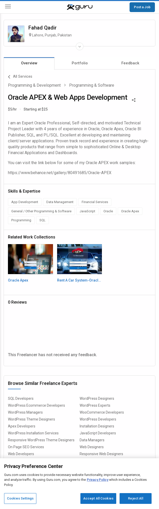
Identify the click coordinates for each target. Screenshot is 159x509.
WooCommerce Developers (102, 412)
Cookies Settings (20, 498)
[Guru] (79, 7)
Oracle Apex (18, 280)
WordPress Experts (95, 405)
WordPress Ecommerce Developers (36, 405)
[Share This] (134, 99)
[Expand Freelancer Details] (79, 46)
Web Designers (92, 447)
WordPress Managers (25, 412)
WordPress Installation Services (33, 433)
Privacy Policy (97, 480)
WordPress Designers (97, 398)
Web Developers (21, 454)
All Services (20, 77)
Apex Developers (21, 426)
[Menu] (8, 7)
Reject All (135, 498)
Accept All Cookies (98, 498)
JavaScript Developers (98, 433)
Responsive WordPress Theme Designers (41, 440)
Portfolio (80, 63)
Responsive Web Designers (101, 454)
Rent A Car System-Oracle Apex (79, 280)
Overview (29, 63)
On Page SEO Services (26, 447)
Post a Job (142, 7)
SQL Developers (21, 398)
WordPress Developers (98, 419)
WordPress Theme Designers (31, 419)
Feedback (130, 63)
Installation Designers (97, 426)
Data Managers (92, 440)
